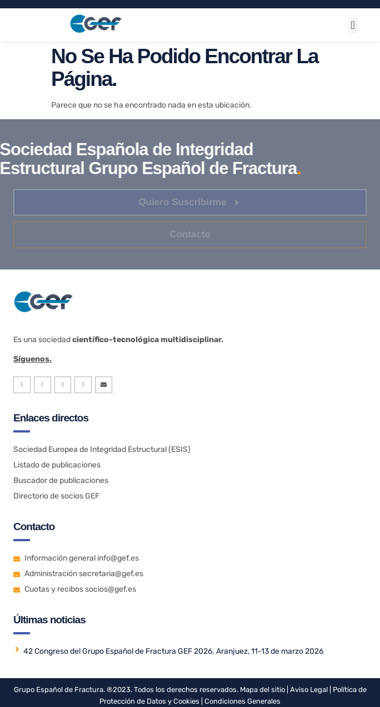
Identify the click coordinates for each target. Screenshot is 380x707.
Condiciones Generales (242, 701)
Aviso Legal (308, 689)
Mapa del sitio (262, 689)
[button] (353, 25)
